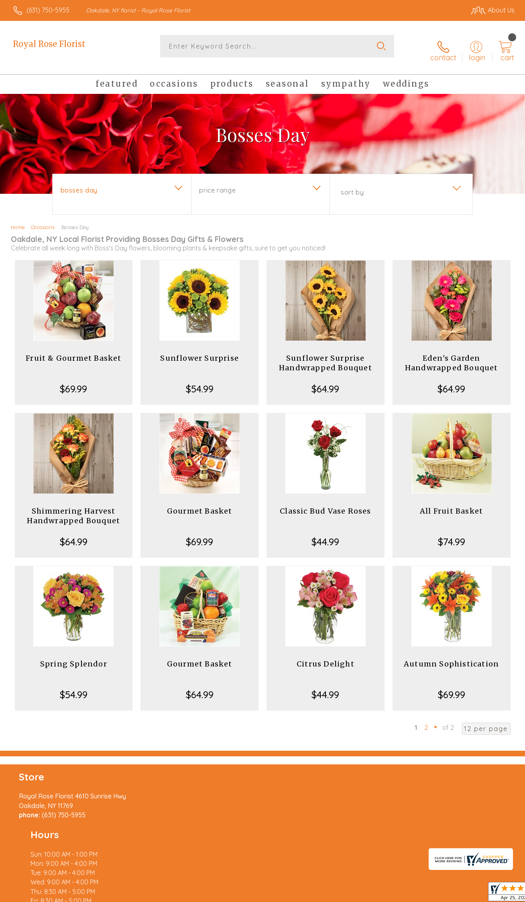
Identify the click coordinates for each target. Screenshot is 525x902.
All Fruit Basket (451, 503)
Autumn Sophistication (451, 656)
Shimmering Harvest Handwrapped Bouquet (73, 508)
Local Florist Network (442, 894)
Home (18, 220)
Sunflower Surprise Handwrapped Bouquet (325, 355)
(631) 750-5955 (47, 10)
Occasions (43, 220)
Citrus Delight (325, 656)
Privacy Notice (384, 894)
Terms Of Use (337, 894)
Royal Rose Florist (49, 44)
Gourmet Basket (199, 503)
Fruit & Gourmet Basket (73, 351)
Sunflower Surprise (199, 351)
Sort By (352, 185)
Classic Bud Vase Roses (325, 503)
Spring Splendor (73, 656)
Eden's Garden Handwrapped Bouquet (451, 355)
